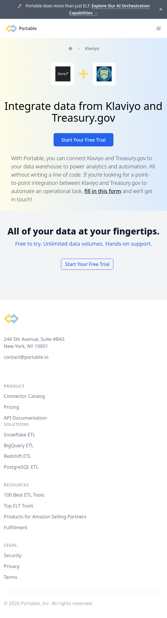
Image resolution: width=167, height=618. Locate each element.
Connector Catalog (24, 396)
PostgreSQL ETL (21, 467)
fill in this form (102, 191)
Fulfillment (15, 527)
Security (13, 555)
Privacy (11, 566)
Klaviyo (92, 48)
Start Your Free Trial (83, 140)
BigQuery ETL (19, 445)
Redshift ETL (17, 456)
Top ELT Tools (18, 506)
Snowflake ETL (19, 434)
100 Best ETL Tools (24, 495)
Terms (10, 577)
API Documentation (25, 418)
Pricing (11, 407)
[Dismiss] (161, 9)
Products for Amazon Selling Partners (45, 516)
